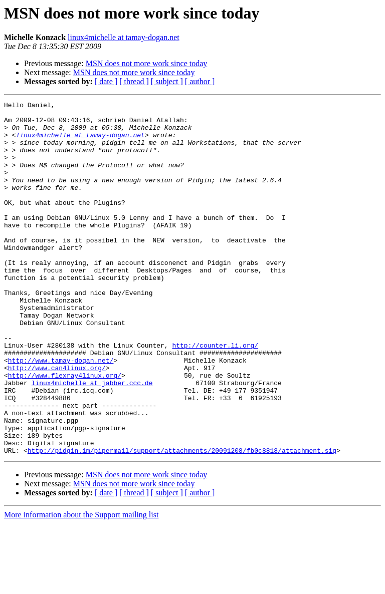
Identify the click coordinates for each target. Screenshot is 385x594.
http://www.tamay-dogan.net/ (61, 412)
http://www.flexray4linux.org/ (64, 430)
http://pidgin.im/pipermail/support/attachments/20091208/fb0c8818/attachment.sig (182, 520)
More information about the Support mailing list (81, 585)
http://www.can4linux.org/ (57, 421)
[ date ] (106, 81)
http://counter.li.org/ (215, 394)
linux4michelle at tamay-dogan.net (123, 37)
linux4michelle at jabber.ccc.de (92, 439)
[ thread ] (134, 81)
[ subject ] (167, 81)
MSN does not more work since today (147, 63)
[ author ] (200, 81)
